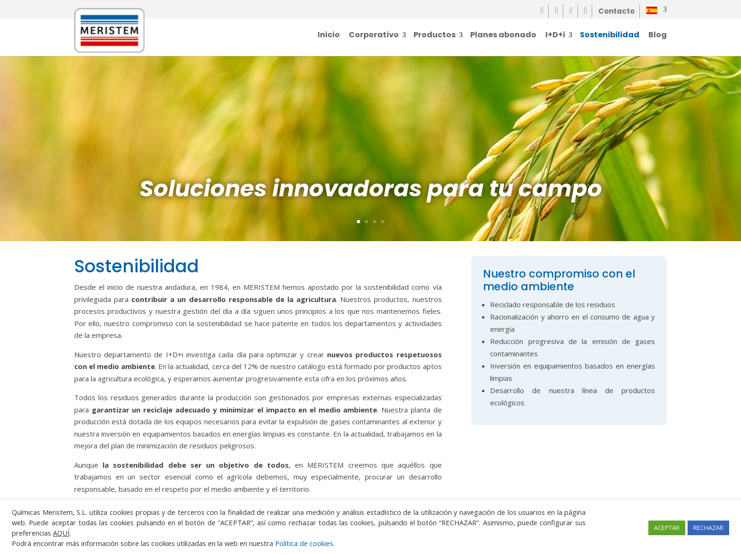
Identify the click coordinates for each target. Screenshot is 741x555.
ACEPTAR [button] (667, 527)
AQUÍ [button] (61, 533)
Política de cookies (304, 543)
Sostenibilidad (609, 36)
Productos (435, 36)
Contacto (616, 11)
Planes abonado (503, 36)
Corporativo (374, 36)
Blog (657, 36)
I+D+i (555, 36)
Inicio (329, 36)
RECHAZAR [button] (708, 527)
